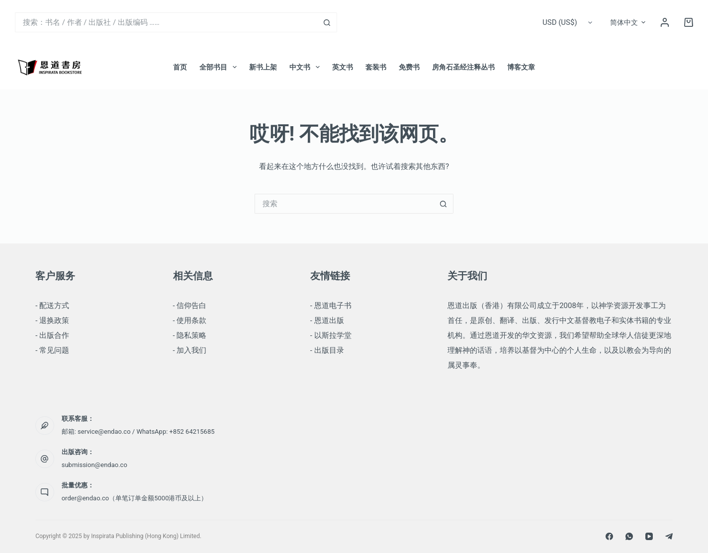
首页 (180, 67)
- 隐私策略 (190, 335)
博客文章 (521, 67)
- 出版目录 (327, 350)
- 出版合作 (52, 335)
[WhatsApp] (629, 536)
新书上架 (263, 67)
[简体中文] (627, 22)
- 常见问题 (52, 350)
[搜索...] (166, 22)
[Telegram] (669, 536)
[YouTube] (649, 536)
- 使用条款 (190, 320)
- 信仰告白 (190, 305)
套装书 (375, 67)
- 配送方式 (52, 305)
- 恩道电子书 (331, 305)
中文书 (306, 67)
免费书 (409, 67)
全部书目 (220, 67)
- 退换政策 (52, 320)
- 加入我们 (190, 350)
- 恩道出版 (327, 320)
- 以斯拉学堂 (331, 335)
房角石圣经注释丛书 (463, 67)
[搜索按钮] (327, 22)
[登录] (664, 22)
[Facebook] (609, 536)
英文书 (342, 67)
